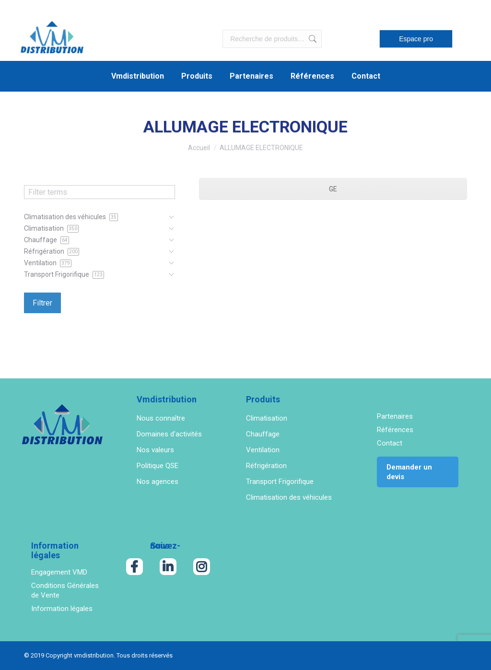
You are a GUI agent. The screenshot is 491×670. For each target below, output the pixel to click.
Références (395, 429)
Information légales (62, 608)
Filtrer (42, 302)
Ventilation (263, 450)
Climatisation (266, 418)
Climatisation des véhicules (289, 497)
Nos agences (157, 481)
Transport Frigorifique (280, 481)
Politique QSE (157, 465)
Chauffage (263, 434)
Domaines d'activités (169, 434)
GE (333, 189)
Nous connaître (161, 418)
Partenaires (395, 416)
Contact (389, 443)
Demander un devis (409, 472)
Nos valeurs (155, 450)
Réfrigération (266, 465)
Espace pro (416, 39)
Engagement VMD (59, 572)
